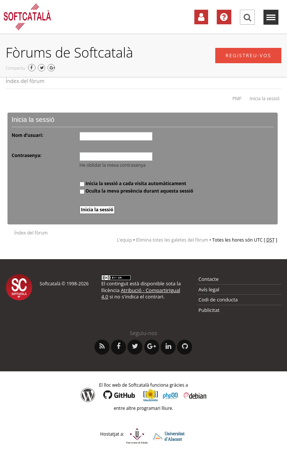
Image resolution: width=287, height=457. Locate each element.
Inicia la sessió (265, 98)
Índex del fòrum (25, 81)
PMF (236, 98)
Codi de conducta (218, 299)
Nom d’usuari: (27, 135)
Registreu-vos (248, 55)
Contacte (208, 279)
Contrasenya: (26, 155)
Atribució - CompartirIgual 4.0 (140, 293)
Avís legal (208, 289)
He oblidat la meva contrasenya (113, 165)
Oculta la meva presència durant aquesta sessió (136, 191)
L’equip (124, 240)
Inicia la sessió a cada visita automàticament (133, 183)
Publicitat (208, 310)
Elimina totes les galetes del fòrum (172, 240)
